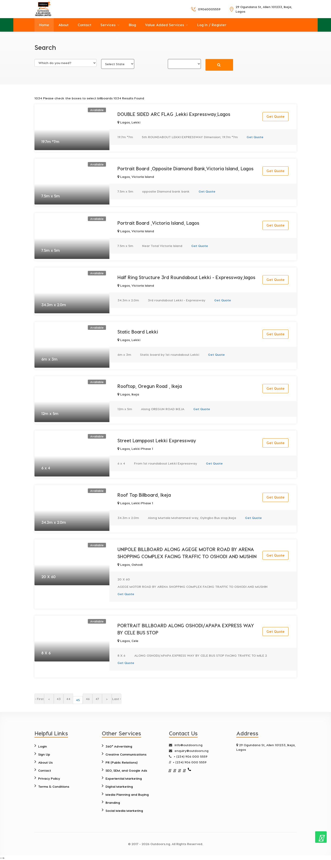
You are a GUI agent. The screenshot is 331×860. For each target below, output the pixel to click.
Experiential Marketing (124, 778)
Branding (113, 802)
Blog (132, 25)
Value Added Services (164, 25)
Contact (84, 25)
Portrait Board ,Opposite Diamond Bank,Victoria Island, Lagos (185, 168)
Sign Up (44, 754)
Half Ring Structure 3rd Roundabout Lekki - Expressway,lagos (186, 277)
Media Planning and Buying (127, 794)
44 (68, 699)
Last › (116, 699)
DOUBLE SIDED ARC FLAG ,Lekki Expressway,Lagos (173, 114)
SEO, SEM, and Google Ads (126, 770)
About (63, 25)
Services (108, 25)
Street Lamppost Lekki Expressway (156, 440)
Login (42, 746)
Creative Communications (126, 754)
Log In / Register (211, 25)
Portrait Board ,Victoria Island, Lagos (158, 223)
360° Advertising (119, 746)
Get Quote (275, 116)
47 (97, 699)
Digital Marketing (119, 786)
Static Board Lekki (137, 331)
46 (88, 699)
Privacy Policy (49, 778)
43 (59, 699)
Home (44, 25)
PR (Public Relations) (121, 762)
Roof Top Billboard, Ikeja (144, 495)
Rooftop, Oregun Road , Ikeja (149, 386)
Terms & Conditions (53, 786)
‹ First (39, 699)
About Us (45, 762)
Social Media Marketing (124, 810)
